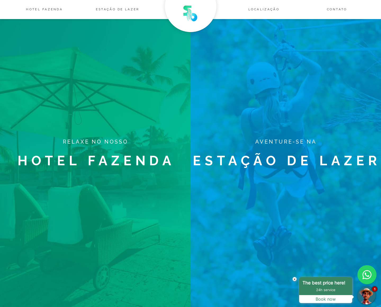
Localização (263, 9)
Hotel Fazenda (44, 9)
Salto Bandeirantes (190, 18)
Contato (337, 9)
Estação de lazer (118, 9)
